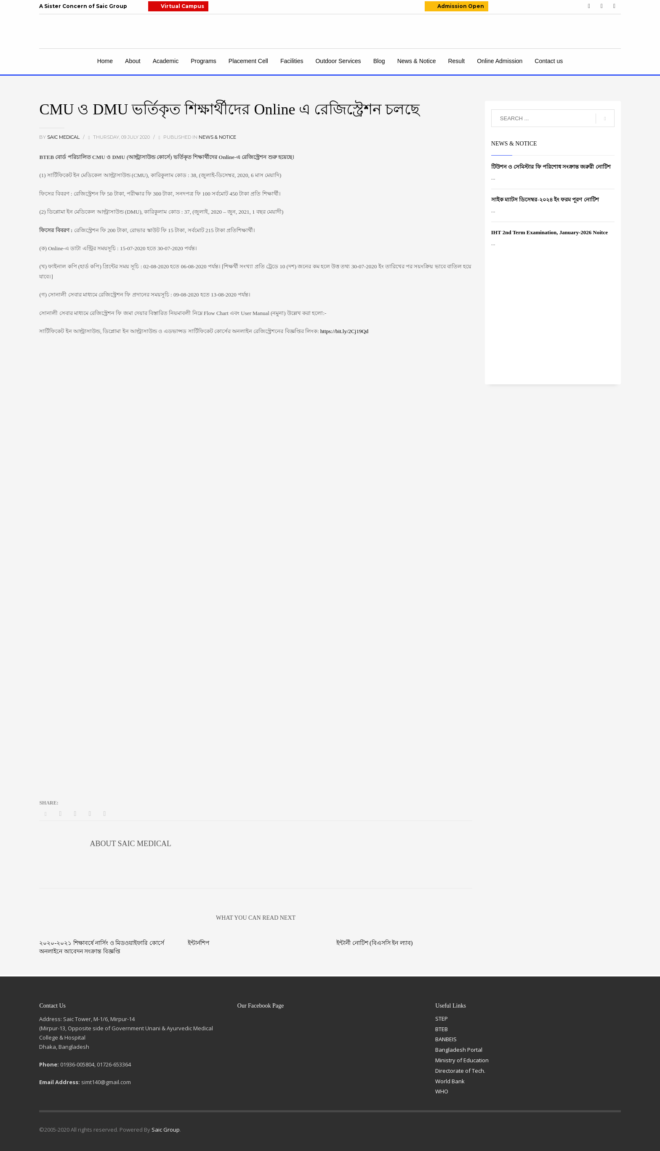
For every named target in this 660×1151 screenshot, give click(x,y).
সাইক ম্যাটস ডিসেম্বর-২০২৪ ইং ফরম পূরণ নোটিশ (545, 199)
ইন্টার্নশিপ (199, 943)
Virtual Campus (182, 6)
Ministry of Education (462, 1060)
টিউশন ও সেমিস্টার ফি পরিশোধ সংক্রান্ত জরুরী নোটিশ (551, 167)
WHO (441, 1091)
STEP (441, 1018)
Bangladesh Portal (458, 1049)
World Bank (450, 1081)
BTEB (441, 1029)
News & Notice (217, 137)
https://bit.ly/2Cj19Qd (344, 331)
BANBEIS (446, 1039)
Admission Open (460, 6)
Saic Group (166, 1129)
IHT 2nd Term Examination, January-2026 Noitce (549, 232)
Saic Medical (64, 137)
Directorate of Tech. (460, 1070)
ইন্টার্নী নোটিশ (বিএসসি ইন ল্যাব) (374, 943)
